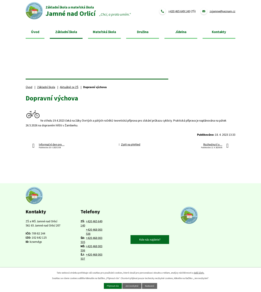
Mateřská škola (104, 32)
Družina (142, 32)
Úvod (35, 32)
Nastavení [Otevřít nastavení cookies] (150, 285)
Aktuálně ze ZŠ (69, 87)
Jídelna (180, 32)
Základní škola (66, 32)
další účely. (199, 272)
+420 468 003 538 (94, 232)
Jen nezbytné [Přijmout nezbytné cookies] (132, 285)
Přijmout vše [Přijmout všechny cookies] (112, 285)
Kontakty (219, 32)
